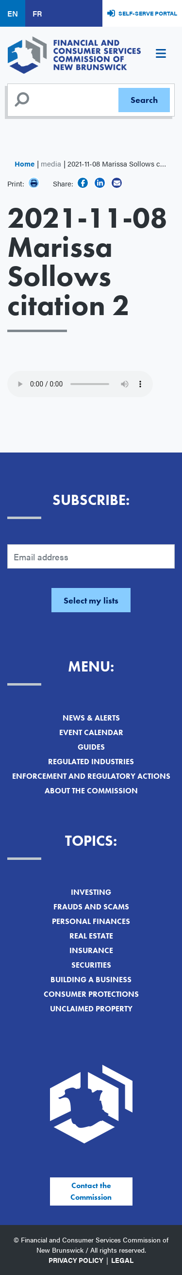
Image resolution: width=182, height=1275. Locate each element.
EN (12, 13)
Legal (122, 1260)
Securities (91, 965)
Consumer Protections (91, 994)
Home (24, 163)
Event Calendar (91, 732)
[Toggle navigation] (160, 55)
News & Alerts (91, 718)
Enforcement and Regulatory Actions (91, 776)
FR (37, 13)
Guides (91, 747)
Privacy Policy (76, 1260)
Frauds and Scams (91, 907)
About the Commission (91, 791)
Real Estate (91, 936)
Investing (91, 892)
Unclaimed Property (91, 1009)
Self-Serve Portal (147, 13)
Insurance (91, 950)
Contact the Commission (91, 1191)
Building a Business (91, 979)
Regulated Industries (91, 761)
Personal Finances (91, 921)
